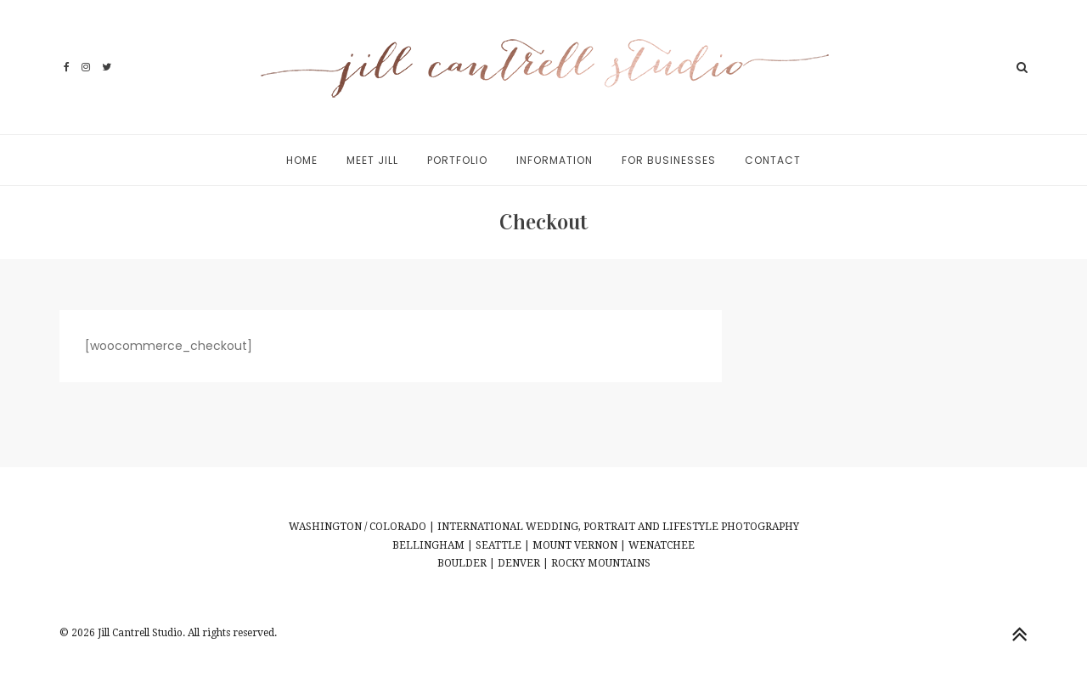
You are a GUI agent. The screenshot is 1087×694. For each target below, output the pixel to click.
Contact (773, 160)
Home (302, 160)
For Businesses (669, 160)
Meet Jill (372, 160)
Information (554, 160)
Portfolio (457, 160)
